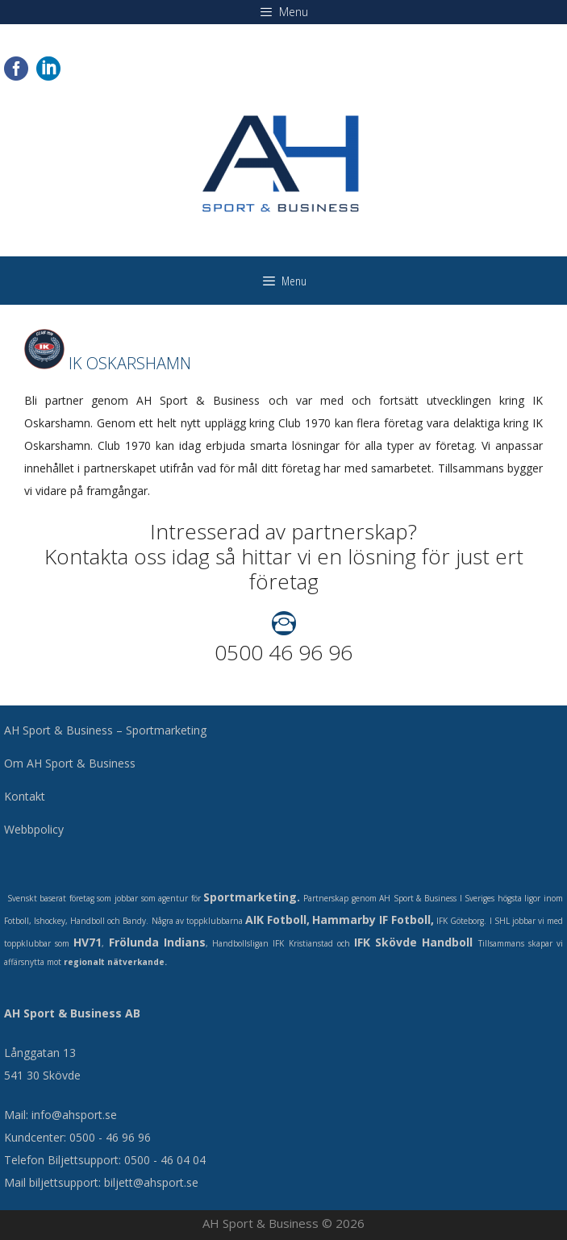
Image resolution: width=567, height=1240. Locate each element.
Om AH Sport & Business (69, 763)
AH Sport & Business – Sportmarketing (105, 730)
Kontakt (24, 796)
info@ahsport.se (74, 1114)
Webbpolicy (34, 829)
